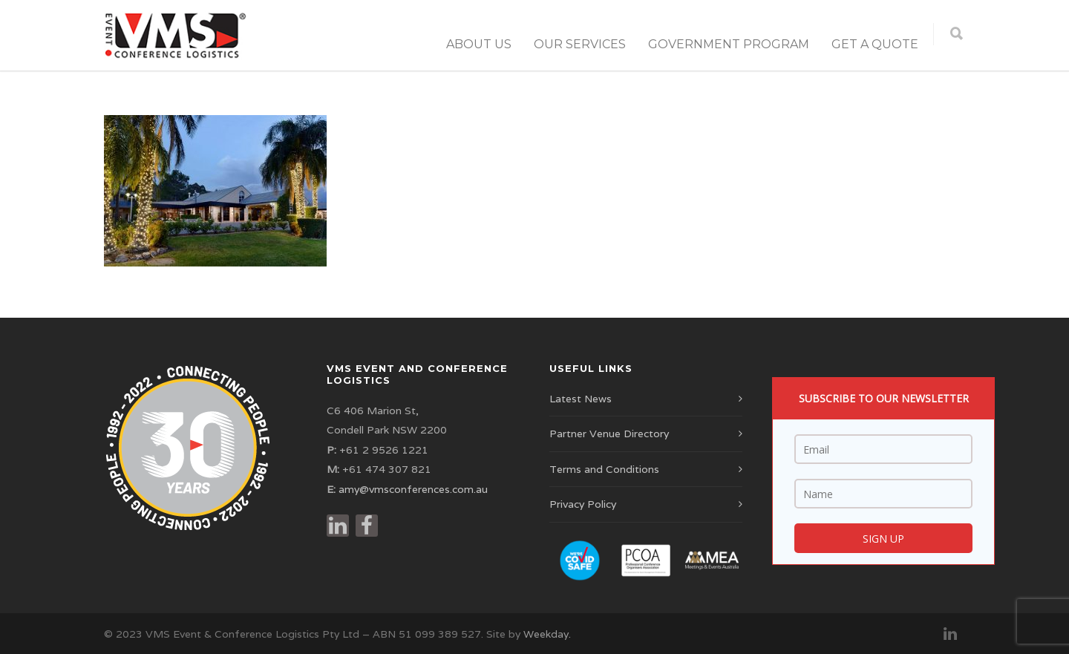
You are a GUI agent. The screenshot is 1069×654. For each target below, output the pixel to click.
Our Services (580, 44)
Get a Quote (874, 44)
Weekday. (547, 634)
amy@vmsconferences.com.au (413, 489)
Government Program (728, 44)
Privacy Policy (582, 504)
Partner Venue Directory (609, 433)
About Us (478, 44)
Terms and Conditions (604, 469)
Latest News (580, 398)
